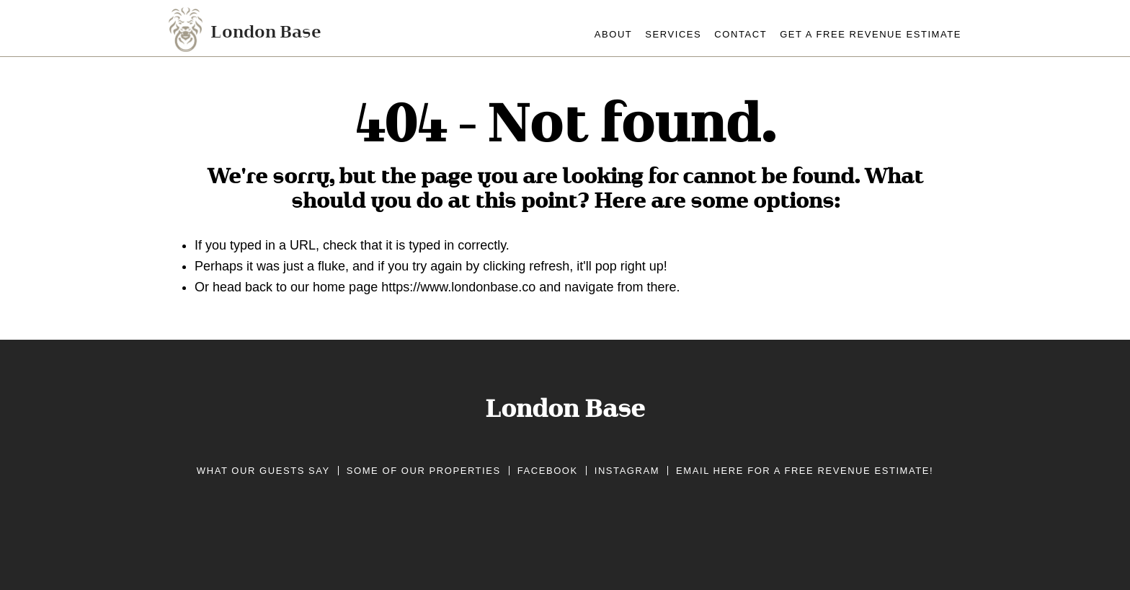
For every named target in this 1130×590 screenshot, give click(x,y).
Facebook (547, 470)
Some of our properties (424, 470)
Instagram (627, 470)
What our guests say (263, 470)
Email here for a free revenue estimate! (804, 470)
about (614, 34)
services (673, 34)
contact (740, 34)
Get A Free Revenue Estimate (870, 34)
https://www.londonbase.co (458, 287)
